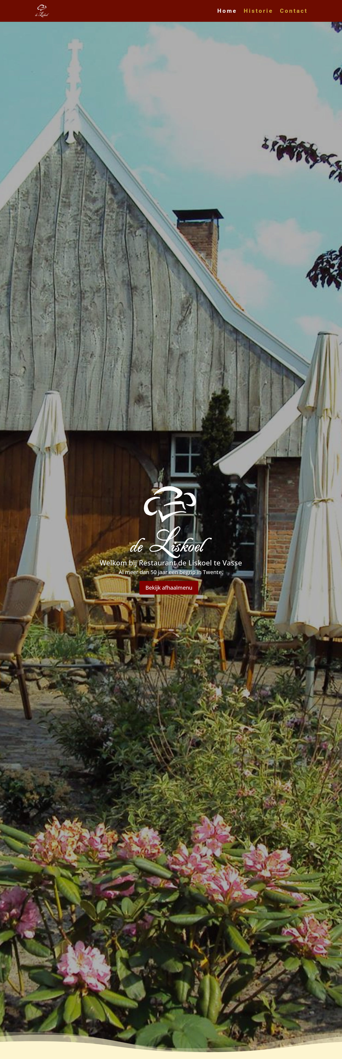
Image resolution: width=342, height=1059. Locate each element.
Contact (294, 11)
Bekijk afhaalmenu (168, 587)
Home (227, 11)
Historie (258, 11)
